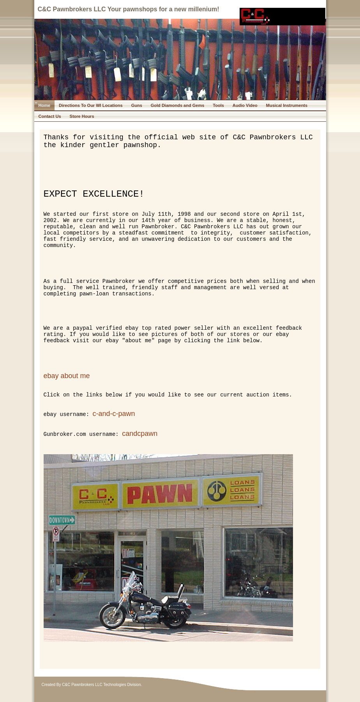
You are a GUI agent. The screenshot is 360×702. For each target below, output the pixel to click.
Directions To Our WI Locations (91, 105)
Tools (218, 105)
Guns (136, 105)
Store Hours (82, 116)
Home (45, 105)
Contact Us (50, 116)
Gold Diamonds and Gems (178, 105)
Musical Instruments (286, 105)
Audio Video (245, 105)
